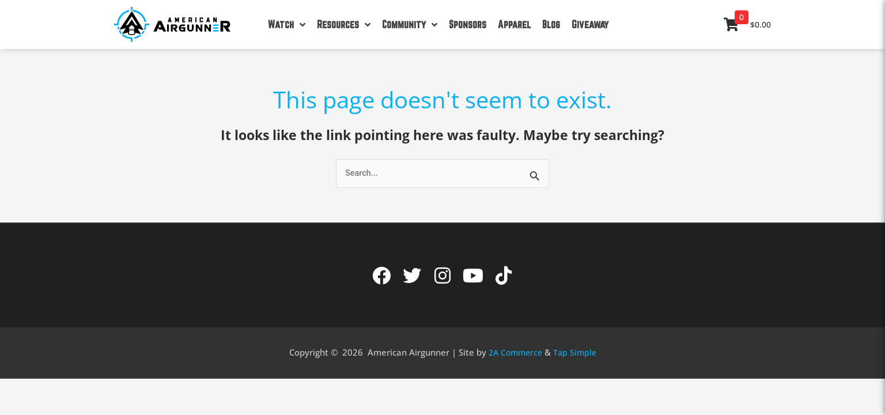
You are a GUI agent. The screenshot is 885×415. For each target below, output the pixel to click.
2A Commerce (514, 353)
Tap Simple (576, 353)
